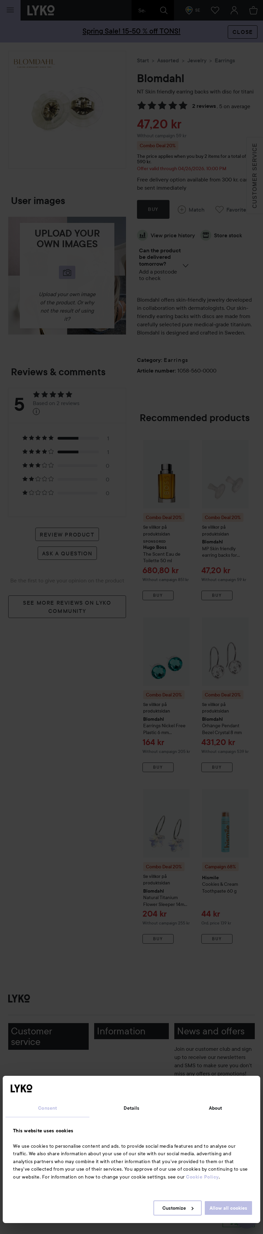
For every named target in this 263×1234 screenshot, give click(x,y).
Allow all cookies (228, 1208)
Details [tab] (132, 1108)
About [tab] (215, 1108)
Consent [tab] (47, 1108)
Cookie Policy (202, 1177)
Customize (177, 1208)
